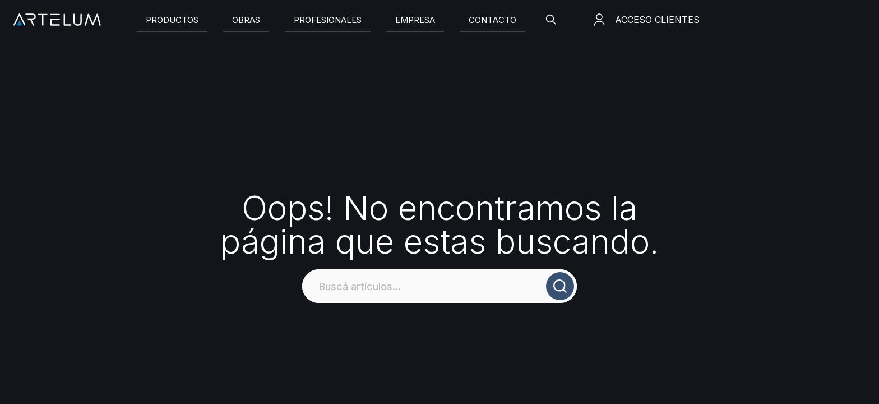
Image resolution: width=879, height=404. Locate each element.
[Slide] (172, 20)
